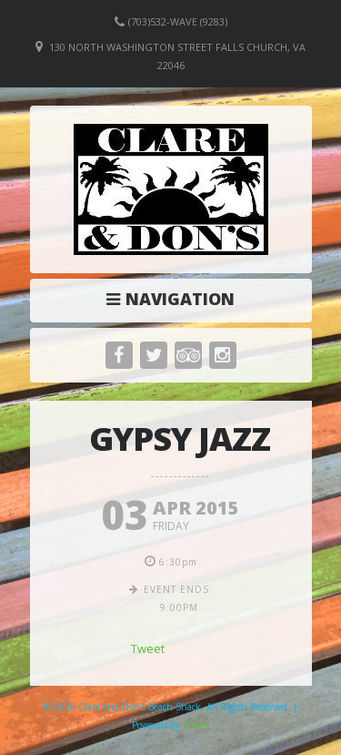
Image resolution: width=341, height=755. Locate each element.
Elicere (196, 725)
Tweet (148, 648)
